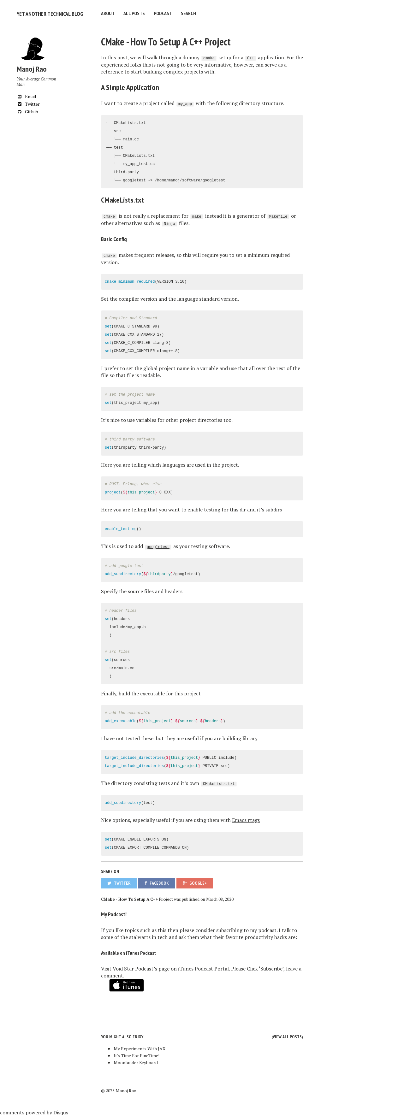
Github (27, 111)
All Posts (134, 13)
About (108, 13)
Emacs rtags (246, 819)
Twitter (28, 103)
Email (26, 95)
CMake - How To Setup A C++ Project (166, 40)
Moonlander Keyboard (136, 1062)
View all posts (287, 1036)
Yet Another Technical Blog (47, 13)
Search (188, 13)
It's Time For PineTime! (136, 1055)
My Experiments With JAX (139, 1048)
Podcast (163, 13)
